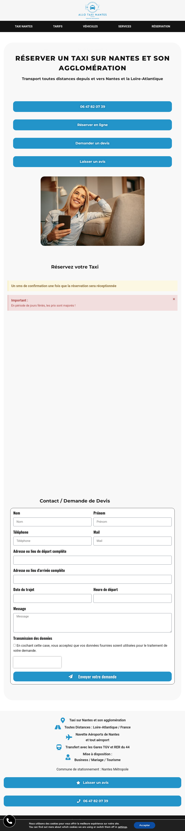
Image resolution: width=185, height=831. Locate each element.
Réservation (161, 26)
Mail (96, 532)
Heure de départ (105, 590)
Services (124, 26)
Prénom (99, 513)
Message (19, 609)
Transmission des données (32, 638)
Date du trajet (23, 590)
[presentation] (37, 662)
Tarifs (58, 26)
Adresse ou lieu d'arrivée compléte (39, 570)
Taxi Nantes (23, 26)
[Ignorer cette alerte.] (174, 299)
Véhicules (90, 26)
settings (122, 827)
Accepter (144, 825)
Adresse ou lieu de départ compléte (39, 551)
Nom (16, 513)
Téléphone (20, 532)
